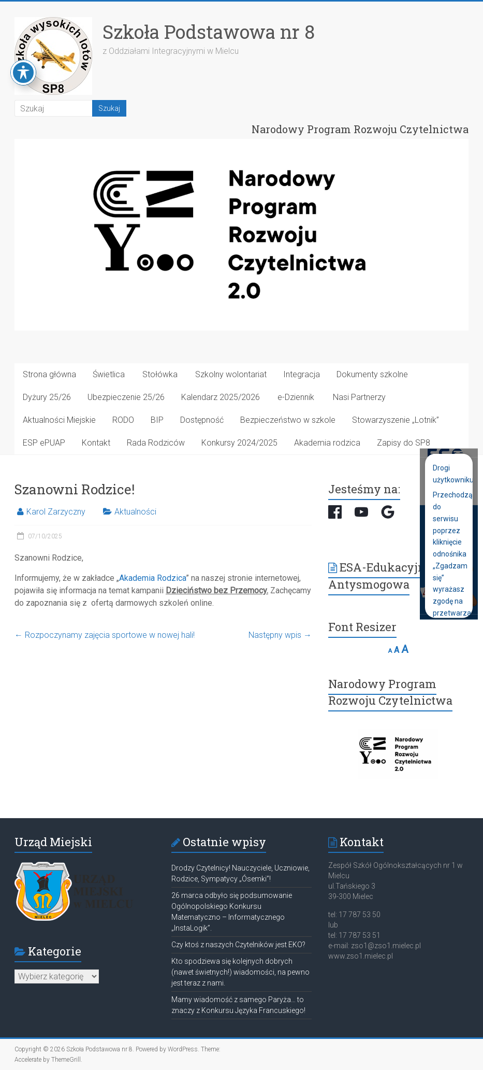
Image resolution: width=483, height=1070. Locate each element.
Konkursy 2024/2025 (239, 443)
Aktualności (135, 512)
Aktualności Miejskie (59, 420)
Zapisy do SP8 (403, 443)
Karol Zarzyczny (55, 512)
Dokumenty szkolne (372, 374)
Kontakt (96, 443)
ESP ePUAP (44, 443)
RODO (123, 420)
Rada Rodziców (156, 443)
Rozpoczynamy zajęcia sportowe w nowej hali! (104, 635)
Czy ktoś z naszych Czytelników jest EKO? (238, 944)
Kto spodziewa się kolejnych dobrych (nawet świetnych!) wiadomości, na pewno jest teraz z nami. (240, 972)
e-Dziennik (295, 397)
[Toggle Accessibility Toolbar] (23, 52)
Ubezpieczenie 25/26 (126, 397)
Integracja (301, 374)
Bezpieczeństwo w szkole (287, 420)
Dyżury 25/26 (47, 397)
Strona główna (49, 374)
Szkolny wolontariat (231, 374)
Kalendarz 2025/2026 (220, 397)
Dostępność (202, 420)
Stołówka (160, 374)
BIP (157, 420)
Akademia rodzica (327, 443)
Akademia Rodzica (152, 578)
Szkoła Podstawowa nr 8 (209, 31)
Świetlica (109, 374)
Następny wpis (280, 635)
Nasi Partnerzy (359, 397)
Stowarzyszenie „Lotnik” (395, 420)
